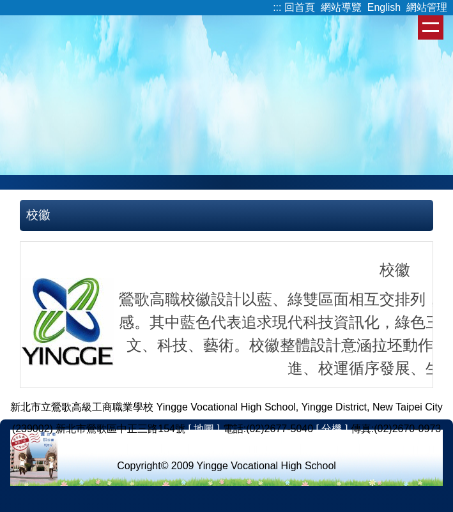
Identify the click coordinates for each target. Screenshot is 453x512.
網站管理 (426, 7)
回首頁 (299, 7)
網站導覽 (341, 7)
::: (277, 7)
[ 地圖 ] (204, 428)
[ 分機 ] (332, 428)
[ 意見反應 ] (227, 444)
